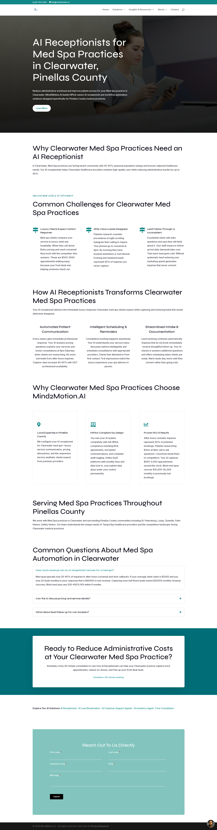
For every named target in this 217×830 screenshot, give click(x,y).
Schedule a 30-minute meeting (108, 677)
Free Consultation (164, 708)
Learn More (41, 108)
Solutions (117, 10)
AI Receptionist (68, 708)
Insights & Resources (140, 10)
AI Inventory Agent (144, 708)
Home (106, 10)
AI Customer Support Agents (117, 708)
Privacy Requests (100, 826)
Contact (175, 10)
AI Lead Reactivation (89, 708)
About (161, 10)
